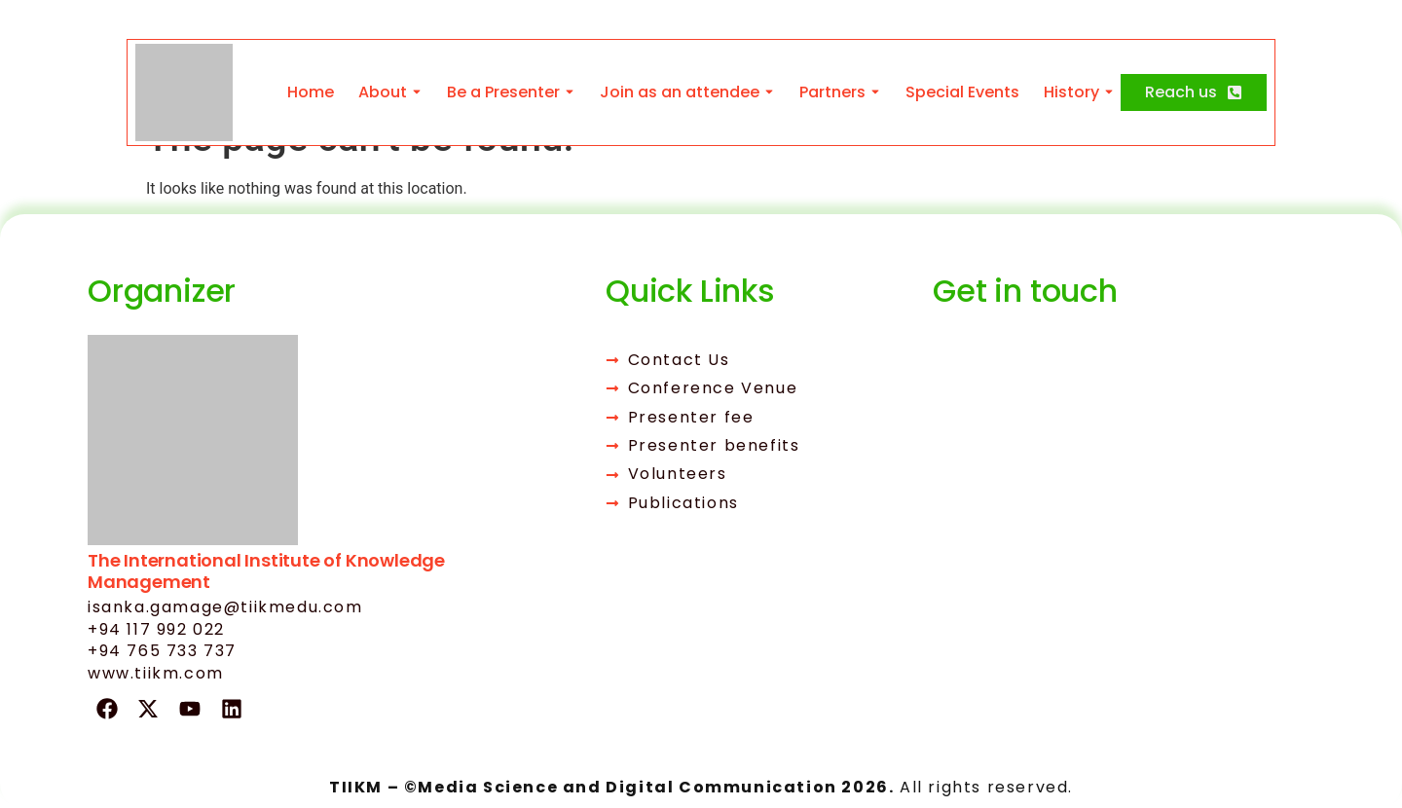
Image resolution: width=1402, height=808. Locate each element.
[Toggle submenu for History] (1107, 92)
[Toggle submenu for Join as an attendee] (767, 92)
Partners (832, 92)
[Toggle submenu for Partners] (873, 92)
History (1071, 92)
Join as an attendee (679, 92)
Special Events (962, 92)
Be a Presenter (503, 92)
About (382, 92)
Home (310, 92)
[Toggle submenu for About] (415, 92)
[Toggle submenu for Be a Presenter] (567, 92)
